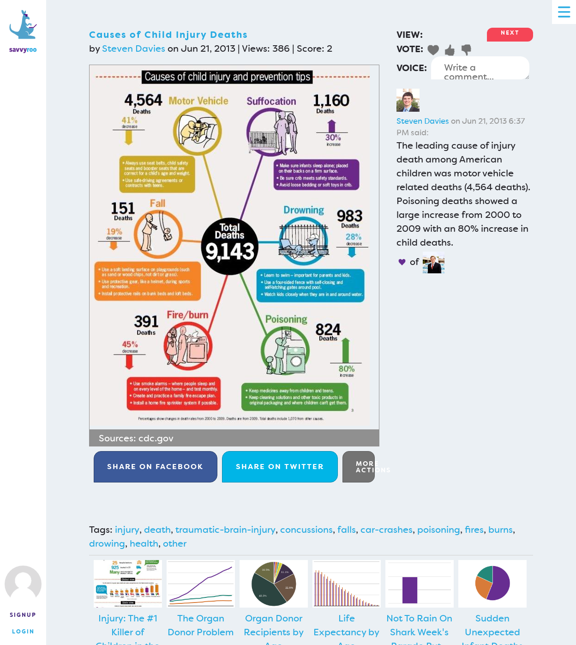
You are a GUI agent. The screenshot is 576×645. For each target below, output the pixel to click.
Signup (23, 615)
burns (500, 530)
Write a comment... (480, 67)
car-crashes (386, 530)
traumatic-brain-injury (225, 530)
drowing (107, 543)
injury (127, 530)
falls (346, 530)
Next (510, 32)
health (144, 543)
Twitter (280, 466)
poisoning (438, 530)
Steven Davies (133, 48)
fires (474, 530)
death (157, 530)
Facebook (155, 466)
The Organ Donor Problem (201, 625)
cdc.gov (156, 438)
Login (23, 631)
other (174, 543)
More (365, 466)
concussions (306, 530)
